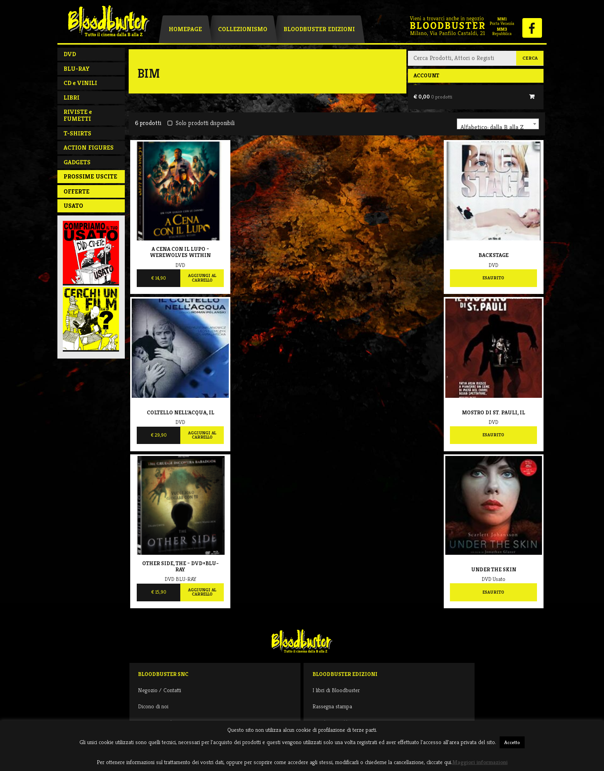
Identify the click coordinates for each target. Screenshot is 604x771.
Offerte (76, 191)
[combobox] (498, 123)
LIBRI (71, 97)
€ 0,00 (432, 96)
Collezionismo (242, 29)
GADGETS (77, 162)
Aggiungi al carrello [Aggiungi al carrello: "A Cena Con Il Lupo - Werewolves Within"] (202, 278)
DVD (70, 54)
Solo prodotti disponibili (201, 123)
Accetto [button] (512, 742)
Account (426, 75)
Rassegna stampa (332, 706)
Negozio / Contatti (159, 690)
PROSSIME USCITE (90, 176)
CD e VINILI (80, 83)
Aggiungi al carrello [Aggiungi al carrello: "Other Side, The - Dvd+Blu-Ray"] (202, 592)
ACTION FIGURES (89, 148)
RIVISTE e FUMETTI (78, 115)
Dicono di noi (153, 706)
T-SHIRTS (77, 133)
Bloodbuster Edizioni (319, 29)
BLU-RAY (77, 69)
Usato (73, 206)
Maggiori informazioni (480, 762)
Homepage (185, 29)
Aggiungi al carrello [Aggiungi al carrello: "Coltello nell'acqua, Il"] (202, 435)
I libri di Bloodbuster (336, 690)
